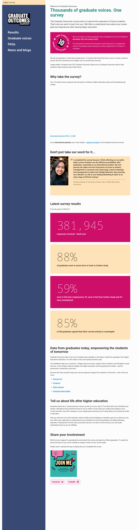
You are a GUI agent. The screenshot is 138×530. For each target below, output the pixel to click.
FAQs (11, 44)
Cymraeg (12, 2)
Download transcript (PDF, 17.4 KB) (63, 136)
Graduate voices (20, 38)
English (5, 2)
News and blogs (19, 50)
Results (13, 32)
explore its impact (92, 142)
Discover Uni (57, 379)
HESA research (58, 387)
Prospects (56, 383)
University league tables (61, 391)
